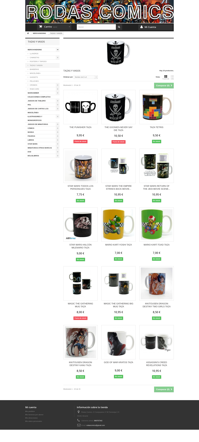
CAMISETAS (34, 57)
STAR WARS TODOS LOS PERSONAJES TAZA (80, 187)
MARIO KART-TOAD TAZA (157, 245)
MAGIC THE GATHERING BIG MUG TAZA (118, 305)
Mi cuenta (30, 407)
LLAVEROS (33, 54)
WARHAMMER (33, 93)
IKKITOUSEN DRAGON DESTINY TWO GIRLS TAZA (157, 305)
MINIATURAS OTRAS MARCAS (40, 148)
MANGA (31, 132)
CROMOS (33, 85)
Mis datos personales (33, 421)
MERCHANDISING (35, 50)
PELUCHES (34, 81)
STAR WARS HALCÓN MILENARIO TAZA (80, 246)
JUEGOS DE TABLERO (37, 101)
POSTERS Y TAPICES (38, 61)
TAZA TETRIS (156, 127)
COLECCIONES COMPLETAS (39, 97)
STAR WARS (32, 144)
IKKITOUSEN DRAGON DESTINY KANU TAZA (80, 364)
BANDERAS (34, 69)
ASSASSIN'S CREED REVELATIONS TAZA (156, 364)
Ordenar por (68, 77)
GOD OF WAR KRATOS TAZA (118, 362)
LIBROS (31, 140)
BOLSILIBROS (33, 156)
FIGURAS (31, 136)
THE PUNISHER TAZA (80, 127)
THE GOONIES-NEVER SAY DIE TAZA (118, 128)
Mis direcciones (31, 418)
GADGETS (33, 77)
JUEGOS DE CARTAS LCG (38, 109)
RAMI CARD (34, 89)
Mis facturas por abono (34, 415)
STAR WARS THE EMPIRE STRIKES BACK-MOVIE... (118, 187)
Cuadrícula (165, 77)
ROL (29, 105)
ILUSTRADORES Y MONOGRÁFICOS (35, 118)
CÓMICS (31, 128)
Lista (172, 77)
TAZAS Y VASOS (36, 65)
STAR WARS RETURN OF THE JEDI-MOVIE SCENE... (156, 187)
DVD (29, 152)
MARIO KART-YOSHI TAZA (118, 245)
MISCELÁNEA (34, 73)
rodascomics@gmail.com (95, 425)
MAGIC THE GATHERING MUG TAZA (80, 305)
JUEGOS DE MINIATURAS (38, 124)
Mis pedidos (30, 411)
